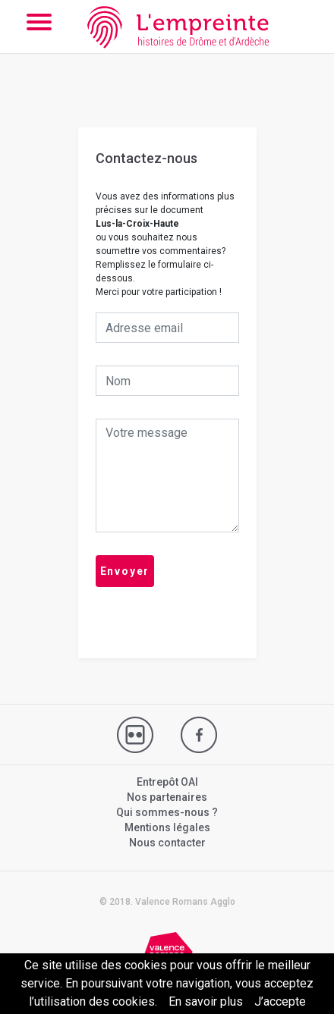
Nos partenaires (167, 797)
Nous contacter (167, 843)
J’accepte (280, 1001)
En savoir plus (206, 1001)
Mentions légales (167, 827)
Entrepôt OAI (167, 782)
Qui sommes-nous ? (167, 812)
